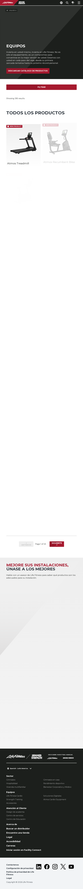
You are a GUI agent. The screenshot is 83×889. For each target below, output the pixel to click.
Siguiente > (57, 544)
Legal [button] (9, 878)
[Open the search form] (67, 2)
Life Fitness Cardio (14, 796)
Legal (9, 837)
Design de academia (15, 812)
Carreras (10, 845)
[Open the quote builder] (73, 2)
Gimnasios (10, 780)
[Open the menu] (79, 2)
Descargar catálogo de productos (28, 71)
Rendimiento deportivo (53, 783)
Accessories (11, 803)
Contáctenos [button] (12, 865)
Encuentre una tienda (17, 833)
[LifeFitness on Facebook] (47, 872)
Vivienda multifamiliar (16, 787)
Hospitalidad (12, 783)
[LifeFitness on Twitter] (63, 872)
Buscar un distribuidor (18, 828)
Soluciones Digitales (52, 796)
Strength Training (14, 799)
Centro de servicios (14, 815)
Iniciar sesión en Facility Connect (23, 850)
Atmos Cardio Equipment (54, 799)
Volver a (11, 10)
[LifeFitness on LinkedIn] (38, 872)
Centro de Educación (16, 819)
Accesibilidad (13, 841)
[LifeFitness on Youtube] (71, 872)
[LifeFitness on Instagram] (55, 872)
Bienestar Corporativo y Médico (57, 787)
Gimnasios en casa (51, 780)
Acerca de (11, 824)
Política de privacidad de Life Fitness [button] (20, 873)
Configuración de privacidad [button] (19, 868)
